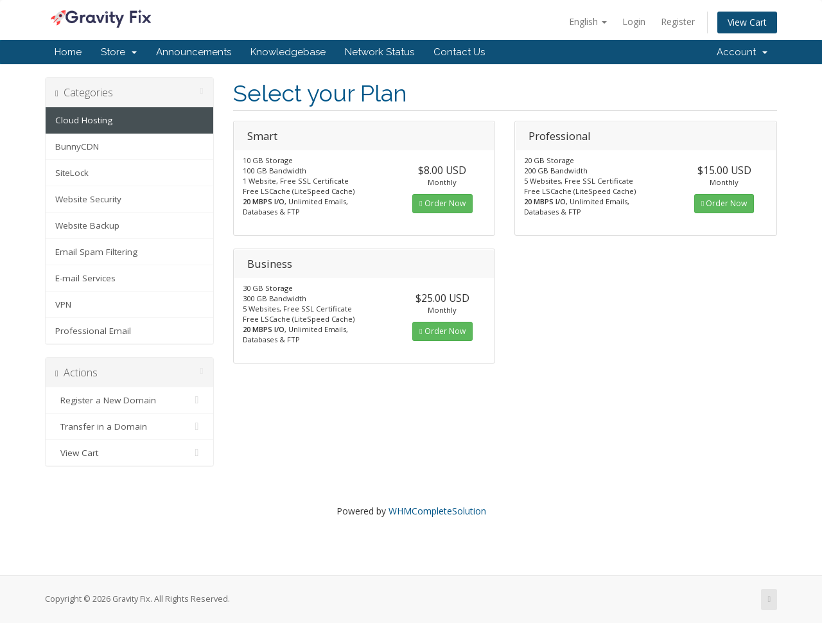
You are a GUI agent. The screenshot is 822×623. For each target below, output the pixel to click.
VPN (63, 304)
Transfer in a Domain (129, 426)
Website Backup (87, 225)
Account (742, 52)
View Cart (747, 22)
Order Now (442, 203)
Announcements (193, 52)
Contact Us (459, 52)
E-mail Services (85, 278)
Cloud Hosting (83, 120)
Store (119, 52)
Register (678, 21)
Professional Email (93, 331)
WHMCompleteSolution (437, 511)
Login (633, 21)
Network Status (379, 52)
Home (68, 52)
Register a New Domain (129, 400)
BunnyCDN (77, 146)
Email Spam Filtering (96, 252)
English (588, 21)
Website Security (88, 199)
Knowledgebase (288, 52)
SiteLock (72, 173)
